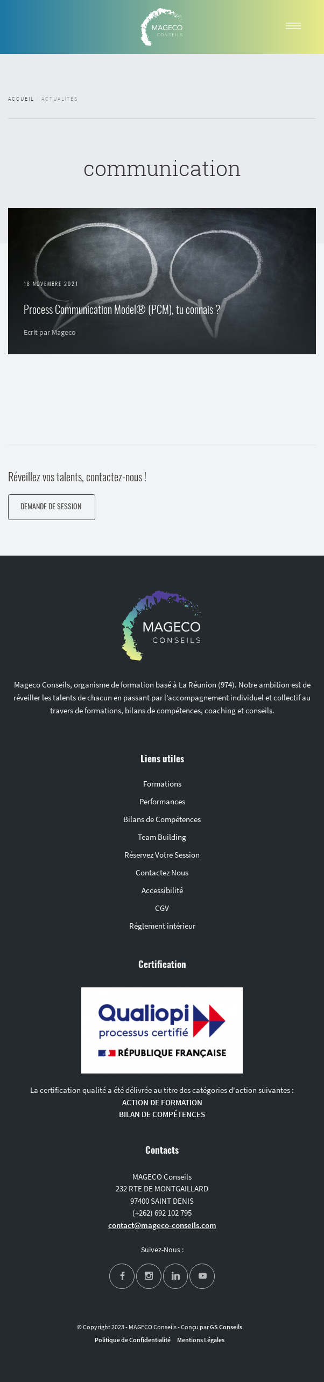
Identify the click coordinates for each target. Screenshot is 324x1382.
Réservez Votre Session (162, 855)
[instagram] (148, 1276)
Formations (162, 783)
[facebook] (122, 1276)
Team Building (162, 837)
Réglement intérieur (162, 926)
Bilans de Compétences (162, 819)
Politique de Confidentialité (133, 1340)
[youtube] (202, 1276)
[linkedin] (175, 1276)
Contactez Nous (162, 872)
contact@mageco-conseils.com (162, 1225)
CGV (162, 908)
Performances (162, 801)
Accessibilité (162, 890)
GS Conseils (226, 1327)
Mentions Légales (200, 1340)
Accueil (21, 99)
